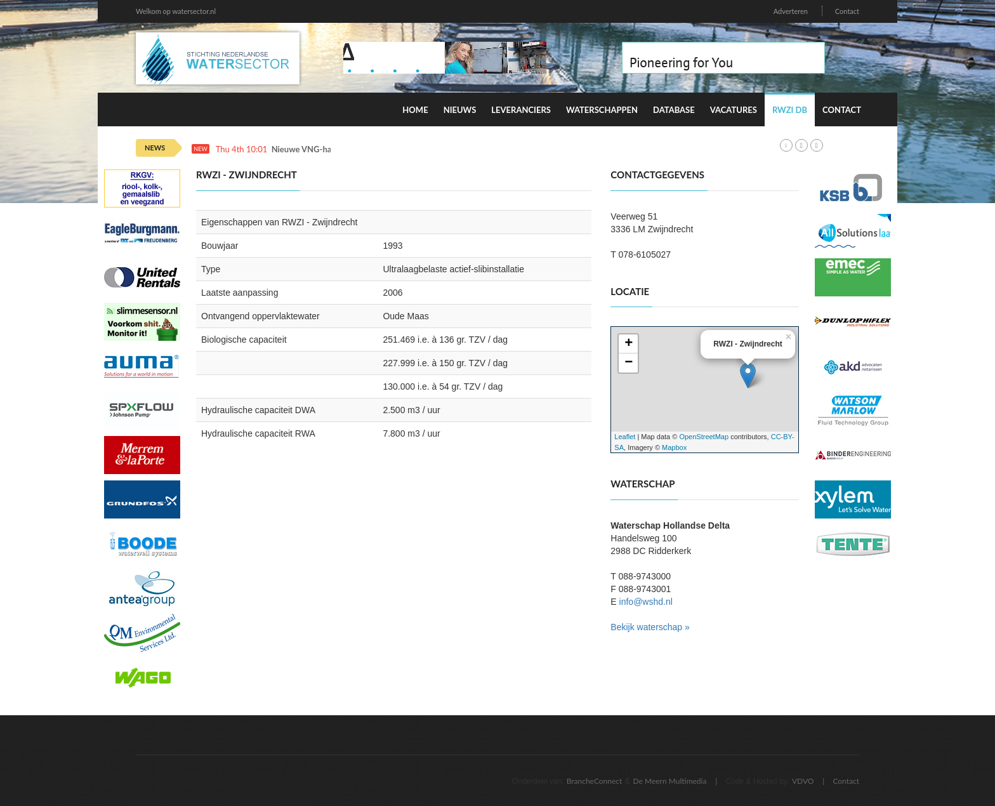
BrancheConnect (595, 781)
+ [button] (628, 343)
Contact (847, 11)
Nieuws (460, 110)
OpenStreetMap (703, 436)
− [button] (628, 363)
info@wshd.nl (646, 602)
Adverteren (791, 11)
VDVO (803, 781)
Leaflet (624, 436)
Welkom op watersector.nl (176, 11)
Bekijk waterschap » (650, 627)
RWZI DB (789, 110)
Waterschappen (602, 110)
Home (415, 110)
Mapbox (674, 447)
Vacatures (733, 110)
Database (674, 110)
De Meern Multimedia (670, 781)
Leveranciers (521, 110)
